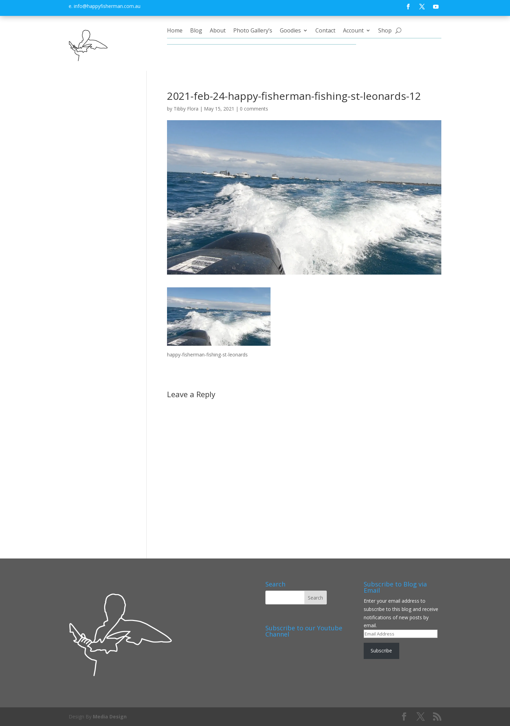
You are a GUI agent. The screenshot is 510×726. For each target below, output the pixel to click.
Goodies (290, 31)
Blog (196, 31)
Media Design (110, 716)
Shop (385, 31)
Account (353, 31)
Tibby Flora (186, 108)
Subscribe (381, 650)
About (218, 31)
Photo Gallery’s (252, 31)
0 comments (254, 108)
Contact (325, 31)
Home (175, 31)
